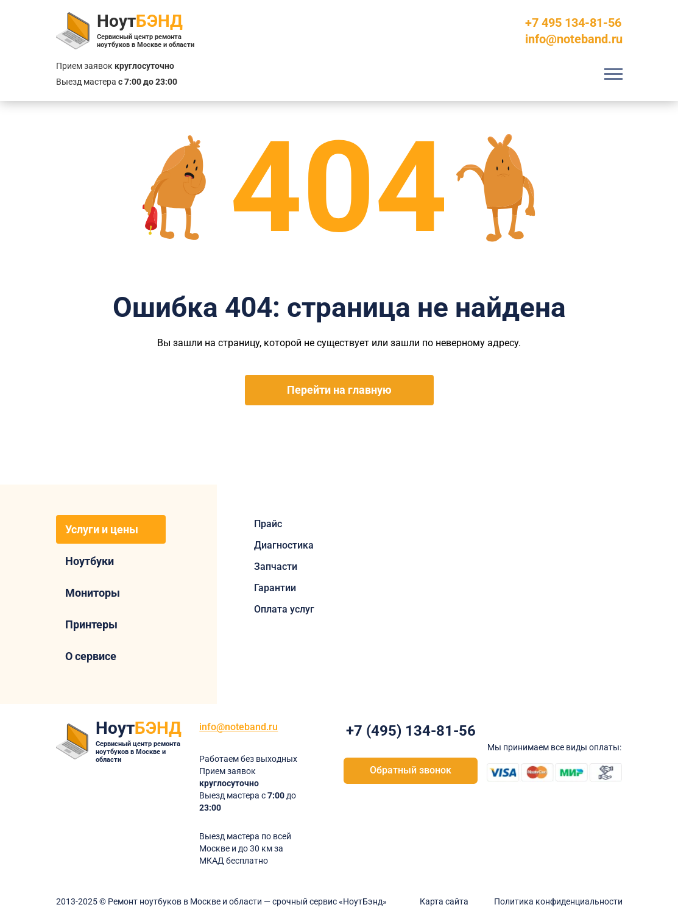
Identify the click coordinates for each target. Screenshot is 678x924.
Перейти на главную (339, 389)
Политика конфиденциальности (558, 901)
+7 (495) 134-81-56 (411, 730)
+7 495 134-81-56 (573, 22)
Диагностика (284, 545)
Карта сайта (444, 901)
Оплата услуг (284, 609)
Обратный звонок (410, 770)
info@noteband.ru (574, 39)
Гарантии (275, 588)
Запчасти (275, 566)
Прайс (268, 524)
